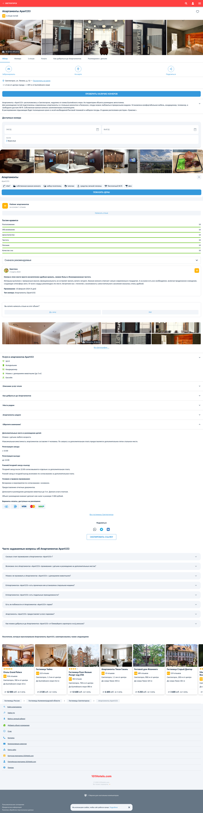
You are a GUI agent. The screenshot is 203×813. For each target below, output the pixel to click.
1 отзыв (31, 58)
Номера (17, 58)
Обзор (5, 58)
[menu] (199, 3)
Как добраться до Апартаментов (67, 58)
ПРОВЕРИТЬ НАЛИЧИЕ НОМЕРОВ (101, 93)
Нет (150, 312)
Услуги (44, 58)
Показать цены (101, 192)
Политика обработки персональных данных (18, 810)
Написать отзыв (101, 213)
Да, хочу (52, 312)
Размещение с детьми (97, 58)
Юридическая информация (12, 807)
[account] (192, 3)
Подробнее (114, 807)
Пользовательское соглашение (13, 805)
